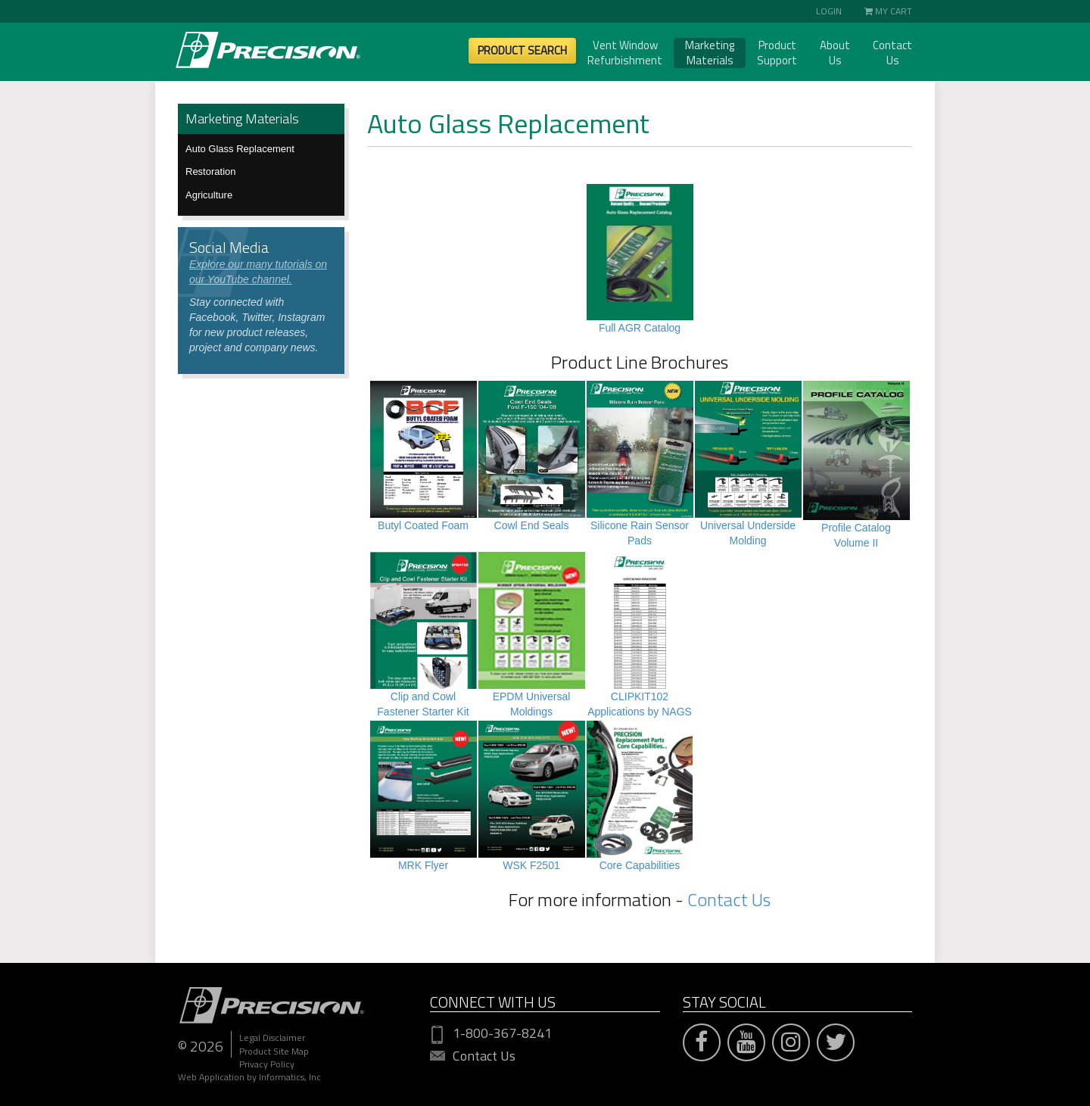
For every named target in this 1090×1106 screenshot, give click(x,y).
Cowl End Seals (531, 525)
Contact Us (892, 53)
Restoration (210, 171)
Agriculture (208, 195)
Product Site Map (274, 1051)
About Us (835, 53)
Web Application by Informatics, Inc (249, 1076)
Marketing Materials (709, 53)
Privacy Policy (266, 1064)
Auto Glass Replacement (239, 148)
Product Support (777, 53)
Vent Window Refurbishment (624, 53)
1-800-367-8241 (491, 1033)
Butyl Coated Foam (423, 525)
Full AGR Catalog (639, 328)
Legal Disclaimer (272, 1037)
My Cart (888, 11)
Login (829, 11)
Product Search (522, 50)
